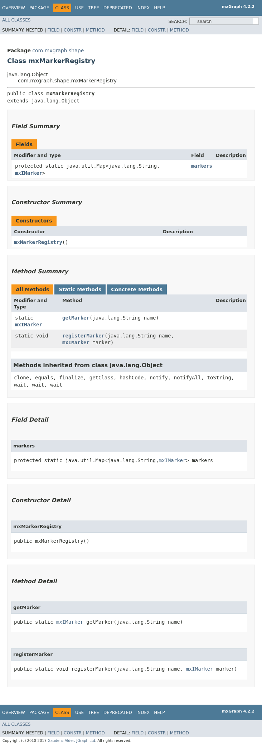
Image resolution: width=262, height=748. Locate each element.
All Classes (16, 20)
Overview (13, 7)
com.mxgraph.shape (58, 50)
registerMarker (83, 336)
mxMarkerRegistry (38, 242)
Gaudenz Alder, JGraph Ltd (71, 741)
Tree (93, 7)
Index (143, 7)
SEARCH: (178, 21)
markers (201, 166)
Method (95, 30)
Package (39, 7)
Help (159, 7)
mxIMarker (28, 173)
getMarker (75, 318)
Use (79, 7)
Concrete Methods (136, 289)
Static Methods (80, 289)
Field (53, 30)
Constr (73, 30)
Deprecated (117, 7)
